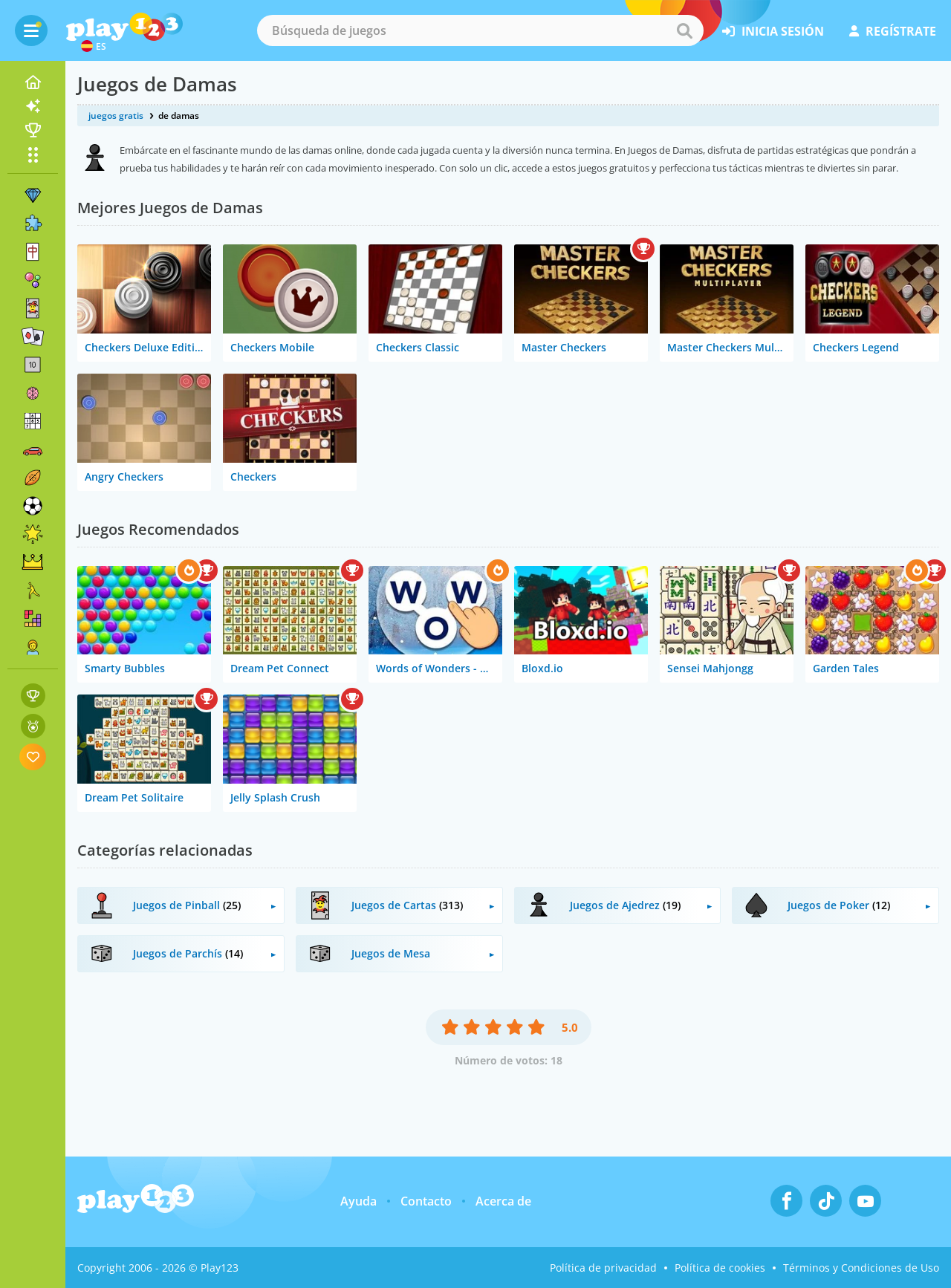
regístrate (892, 31)
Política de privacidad (603, 1268)
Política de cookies (720, 1268)
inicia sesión (773, 31)
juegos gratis (115, 115)
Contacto (426, 1201)
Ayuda (358, 1201)
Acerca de (503, 1201)
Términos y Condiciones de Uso (861, 1268)
